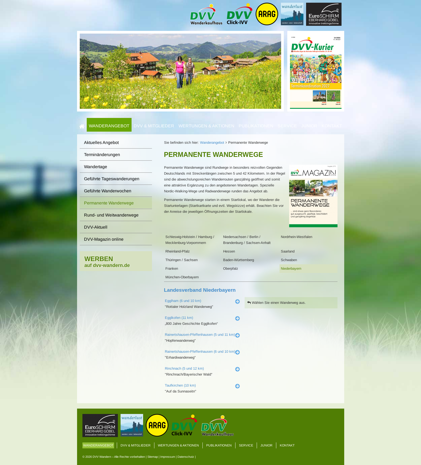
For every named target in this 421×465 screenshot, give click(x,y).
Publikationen (256, 126)
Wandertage (95, 166)
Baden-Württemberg (238, 260)
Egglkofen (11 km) (179, 318)
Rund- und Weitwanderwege (111, 215)
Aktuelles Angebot (101, 142)
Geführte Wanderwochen (107, 191)
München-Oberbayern (182, 277)
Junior (309, 126)
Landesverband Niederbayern (200, 290)
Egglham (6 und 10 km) (183, 301)
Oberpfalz (230, 268)
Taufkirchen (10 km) (180, 385)
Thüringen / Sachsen (181, 260)
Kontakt (332, 126)
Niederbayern (291, 268)
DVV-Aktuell (95, 227)
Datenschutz (185, 456)
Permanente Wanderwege (109, 203)
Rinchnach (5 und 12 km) (184, 368)
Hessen (229, 251)
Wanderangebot (109, 126)
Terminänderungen (102, 154)
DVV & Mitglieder (154, 126)
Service (287, 126)
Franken (171, 268)
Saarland (288, 251)
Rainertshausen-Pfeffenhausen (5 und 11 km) (200, 335)
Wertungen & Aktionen (206, 126)
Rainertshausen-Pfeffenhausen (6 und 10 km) (200, 351)
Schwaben (289, 260)
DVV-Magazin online (104, 239)
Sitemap (152, 456)
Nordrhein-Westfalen (296, 237)
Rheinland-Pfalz (177, 251)
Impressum (167, 456)
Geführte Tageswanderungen (111, 178)
